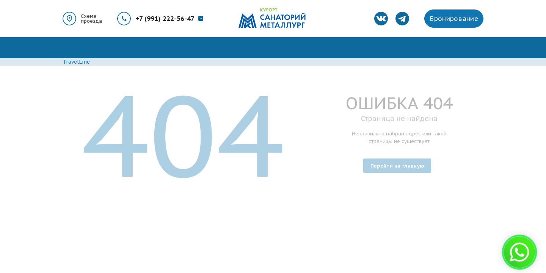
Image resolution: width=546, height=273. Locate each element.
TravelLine (76, 61)
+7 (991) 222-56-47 (165, 18)
